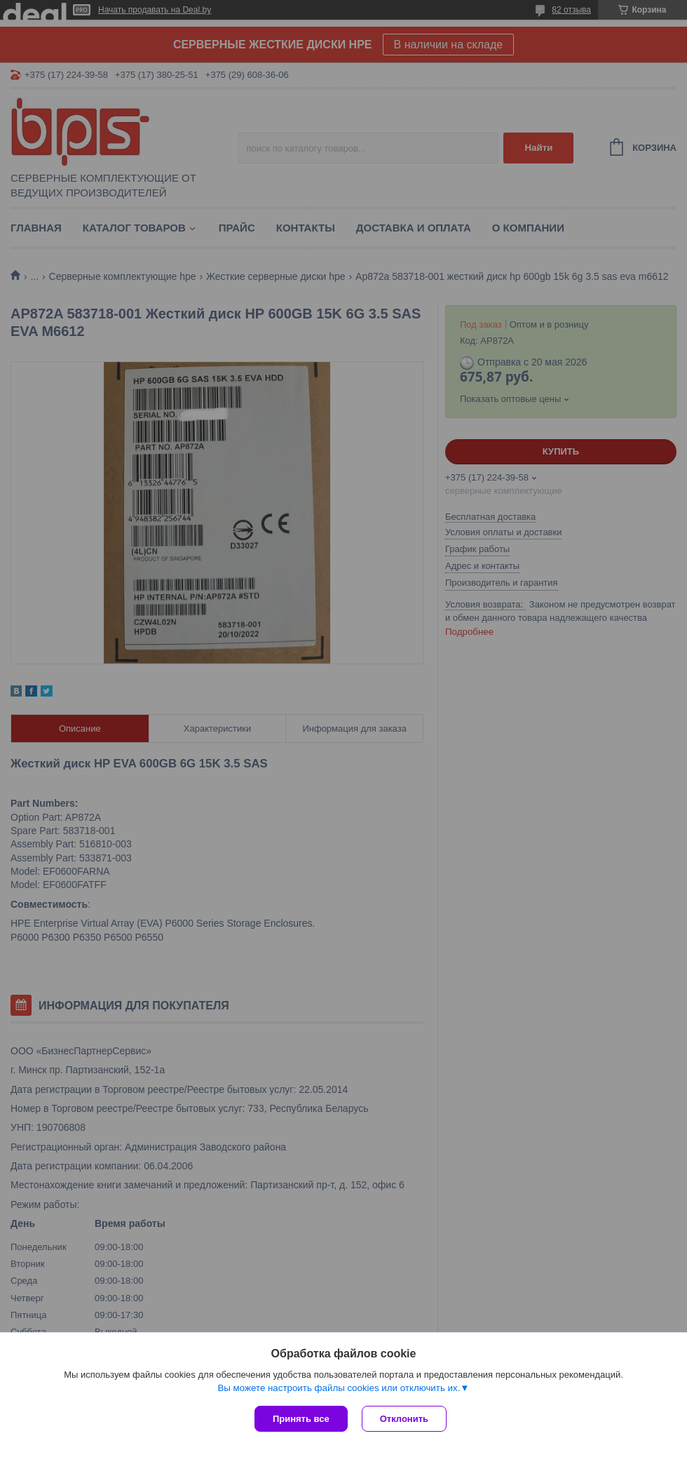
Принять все (301, 1419)
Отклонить (404, 1419)
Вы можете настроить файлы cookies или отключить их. (338, 1388)
